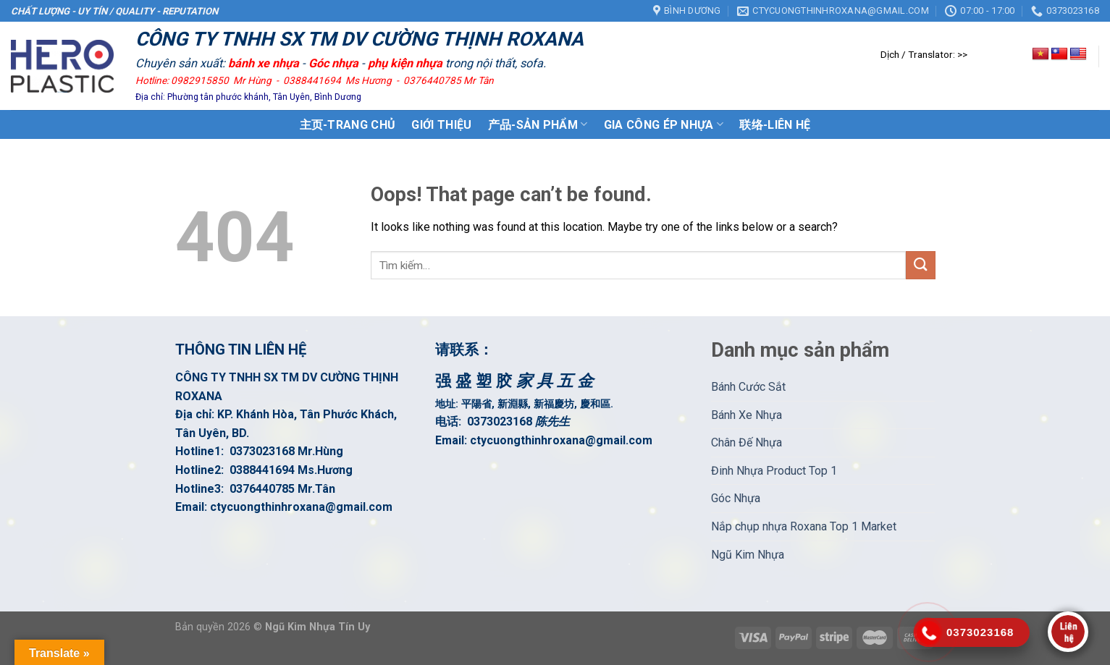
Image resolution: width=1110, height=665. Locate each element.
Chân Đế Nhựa (746, 442)
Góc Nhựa (735, 498)
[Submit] (920, 265)
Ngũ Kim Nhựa (747, 555)
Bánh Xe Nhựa (746, 415)
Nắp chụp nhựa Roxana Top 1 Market (803, 526)
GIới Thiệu (441, 125)
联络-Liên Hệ (774, 125)
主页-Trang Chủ (348, 125)
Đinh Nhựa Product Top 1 (774, 471)
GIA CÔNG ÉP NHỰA (664, 124)
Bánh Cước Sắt (748, 387)
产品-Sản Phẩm (538, 124)
